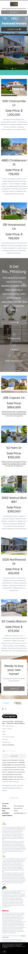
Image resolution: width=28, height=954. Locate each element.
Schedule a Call (6, 742)
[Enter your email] (15, 751)
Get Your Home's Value (8, 737)
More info (10, 947)
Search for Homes (7, 729)
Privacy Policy (14, 798)
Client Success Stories (8, 726)
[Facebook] (3, 709)
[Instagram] (5, 709)
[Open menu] (26, 18)
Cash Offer (5, 739)
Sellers (3, 734)
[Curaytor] (9, 718)
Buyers (4, 731)
